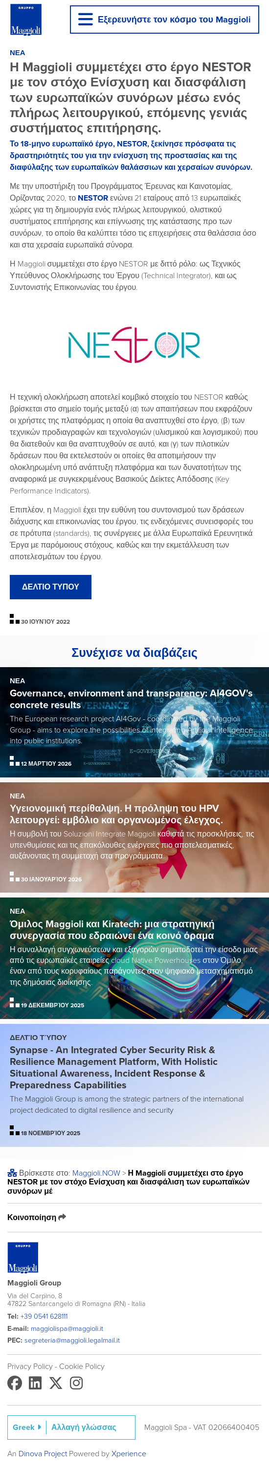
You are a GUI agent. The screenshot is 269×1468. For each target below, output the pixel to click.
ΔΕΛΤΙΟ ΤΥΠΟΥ (50, 587)
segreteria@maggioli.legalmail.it (72, 1340)
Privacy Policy (30, 1366)
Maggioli (96, 1173)
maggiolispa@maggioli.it (67, 1329)
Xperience (129, 1454)
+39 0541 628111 (44, 1316)
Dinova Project (43, 1454)
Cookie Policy (82, 1366)
